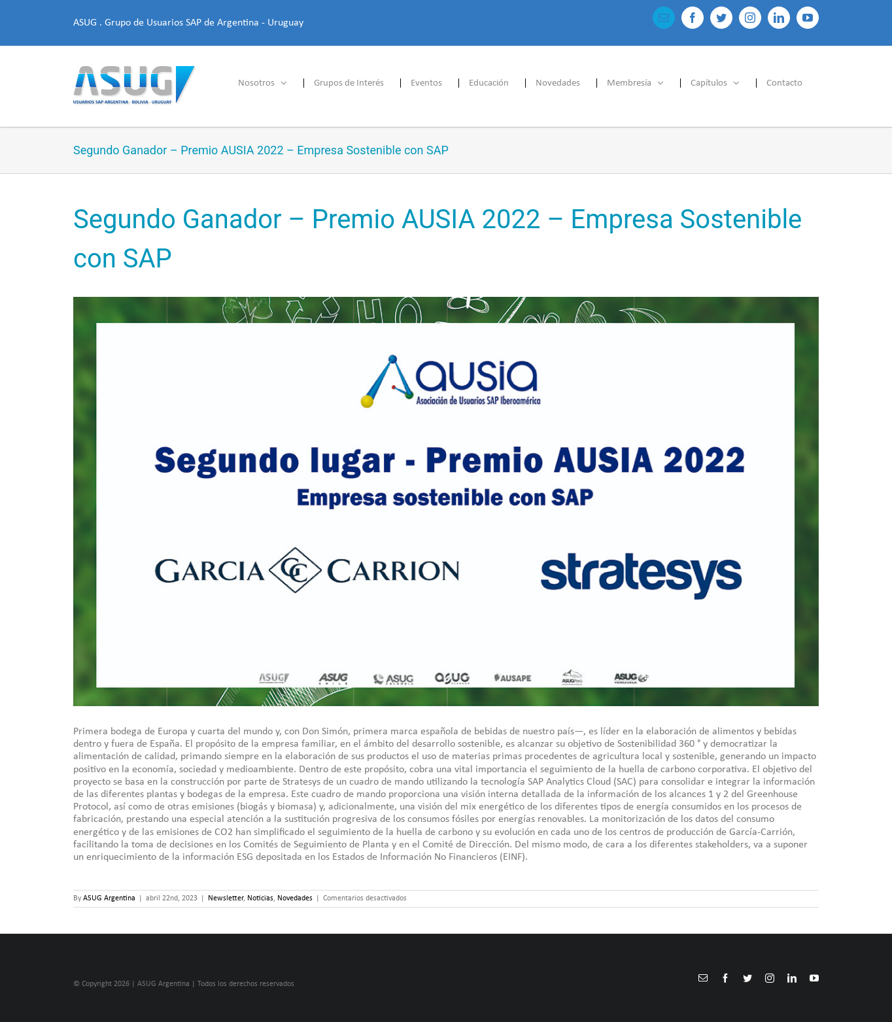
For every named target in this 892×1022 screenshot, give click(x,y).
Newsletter (225, 898)
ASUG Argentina (109, 898)
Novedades (295, 898)
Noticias (260, 898)
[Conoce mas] (446, 501)
